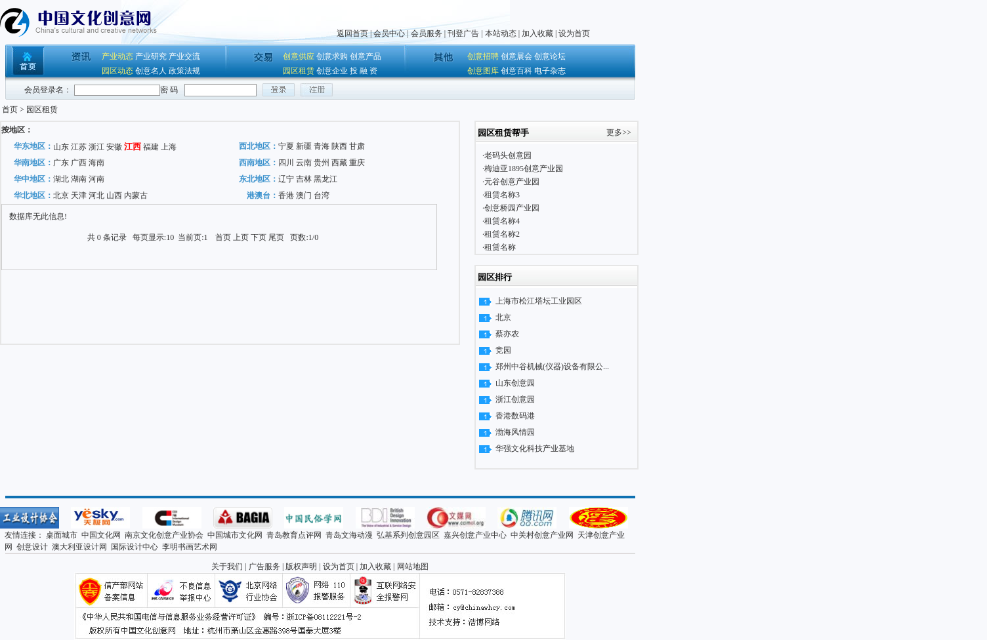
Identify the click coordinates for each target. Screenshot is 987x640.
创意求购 (332, 56)
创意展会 (516, 56)
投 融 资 (363, 70)
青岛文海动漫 (349, 535)
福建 (151, 146)
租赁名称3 (502, 194)
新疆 (304, 146)
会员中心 (389, 33)
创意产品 (365, 56)
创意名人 (151, 70)
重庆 (357, 162)
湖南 (79, 179)
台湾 (321, 195)
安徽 (114, 146)
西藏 (339, 162)
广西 (79, 162)
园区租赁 (298, 70)
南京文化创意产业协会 (164, 535)
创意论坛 (550, 56)
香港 (286, 195)
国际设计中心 (134, 546)
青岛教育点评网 (294, 535)
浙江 (96, 146)
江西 (132, 146)
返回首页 (352, 33)
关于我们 (227, 566)
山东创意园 (515, 383)
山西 (114, 195)
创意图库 (483, 70)
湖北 (61, 179)
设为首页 (574, 33)
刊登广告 (463, 33)
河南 (96, 179)
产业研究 (151, 56)
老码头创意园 (508, 155)
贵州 (321, 162)
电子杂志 (550, 70)
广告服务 (264, 566)
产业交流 (184, 56)
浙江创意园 (515, 399)
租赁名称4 (502, 221)
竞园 (503, 350)
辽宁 (286, 179)
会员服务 (426, 33)
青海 (321, 146)
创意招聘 (483, 56)
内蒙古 (136, 195)
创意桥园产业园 (511, 207)
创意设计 (32, 546)
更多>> (618, 132)
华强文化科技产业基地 (534, 448)
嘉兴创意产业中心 (475, 535)
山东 (61, 146)
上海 (169, 146)
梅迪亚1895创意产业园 (523, 168)
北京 (61, 195)
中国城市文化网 (234, 535)
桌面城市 (61, 535)
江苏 (79, 146)
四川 (286, 162)
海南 (96, 162)
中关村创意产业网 (542, 535)
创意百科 (516, 70)
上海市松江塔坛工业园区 (538, 301)
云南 (304, 162)
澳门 (304, 195)
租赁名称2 (502, 234)
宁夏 (286, 146)
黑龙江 (325, 179)
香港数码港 (515, 415)
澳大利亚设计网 (79, 546)
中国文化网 (101, 535)
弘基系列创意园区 (408, 535)
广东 (61, 162)
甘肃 (357, 146)
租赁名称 (500, 247)
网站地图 (413, 566)
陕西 (339, 146)
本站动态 (500, 33)
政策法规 (184, 70)
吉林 (304, 179)
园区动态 (117, 70)
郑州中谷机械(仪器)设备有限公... (552, 366)
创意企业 (332, 70)
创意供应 (298, 56)
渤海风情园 (515, 432)
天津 (79, 195)
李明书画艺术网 (189, 546)
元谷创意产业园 (511, 181)
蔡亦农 (507, 333)
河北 (96, 195)
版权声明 (301, 566)
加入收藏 (537, 33)
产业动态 (117, 56)
